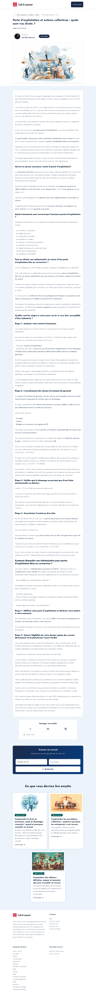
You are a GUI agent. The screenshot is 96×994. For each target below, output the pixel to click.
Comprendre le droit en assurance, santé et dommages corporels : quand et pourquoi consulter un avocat (29, 823)
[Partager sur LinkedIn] (65, 729)
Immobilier (16, 954)
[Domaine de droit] (31, 762)
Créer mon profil (54, 954)
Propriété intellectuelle (19, 979)
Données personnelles (19, 989)
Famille (15, 956)
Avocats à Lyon (53, 926)
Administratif (16, 961)
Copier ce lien (29, 735)
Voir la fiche (44, 36)
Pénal (14, 974)
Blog (50, 919)
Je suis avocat (77, 4)
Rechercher (48, 769)
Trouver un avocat (54, 921)
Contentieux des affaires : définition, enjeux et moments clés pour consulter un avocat (47, 880)
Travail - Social (17, 951)
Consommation (17, 959)
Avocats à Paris (53, 924)
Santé (14, 982)
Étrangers (15, 964)
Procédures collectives (19, 977)
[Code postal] (64, 762)
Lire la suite (20, 844)
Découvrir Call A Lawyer (56, 951)
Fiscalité (15, 972)
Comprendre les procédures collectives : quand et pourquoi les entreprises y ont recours (65, 822)
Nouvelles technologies (19, 987)
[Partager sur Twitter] (30, 729)
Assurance (16, 984)
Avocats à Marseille (54, 929)
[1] (47, 424)
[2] (55, 441)
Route (14, 969)
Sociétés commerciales (19, 967)
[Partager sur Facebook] (48, 729)
